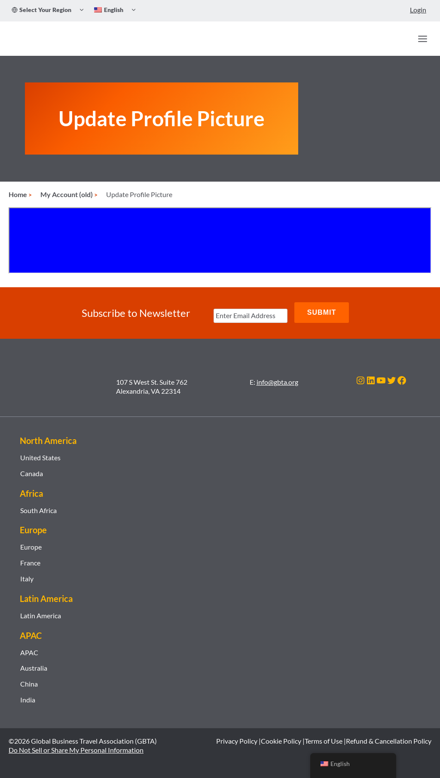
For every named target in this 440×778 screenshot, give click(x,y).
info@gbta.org (277, 382)
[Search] (404, 38)
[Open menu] (422, 38)
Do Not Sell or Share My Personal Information (76, 749)
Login (418, 10)
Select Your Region (41, 9)
